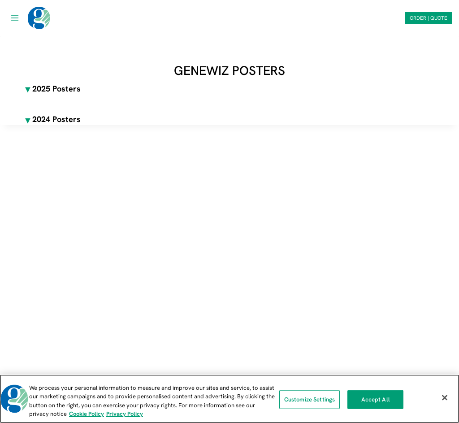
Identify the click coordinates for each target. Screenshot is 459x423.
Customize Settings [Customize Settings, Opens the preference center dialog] (309, 399)
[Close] (445, 397)
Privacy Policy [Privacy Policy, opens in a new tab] (124, 414)
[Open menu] (15, 18)
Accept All (375, 399)
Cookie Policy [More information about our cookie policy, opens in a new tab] (86, 414)
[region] (229, 399)
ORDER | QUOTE (428, 18)
